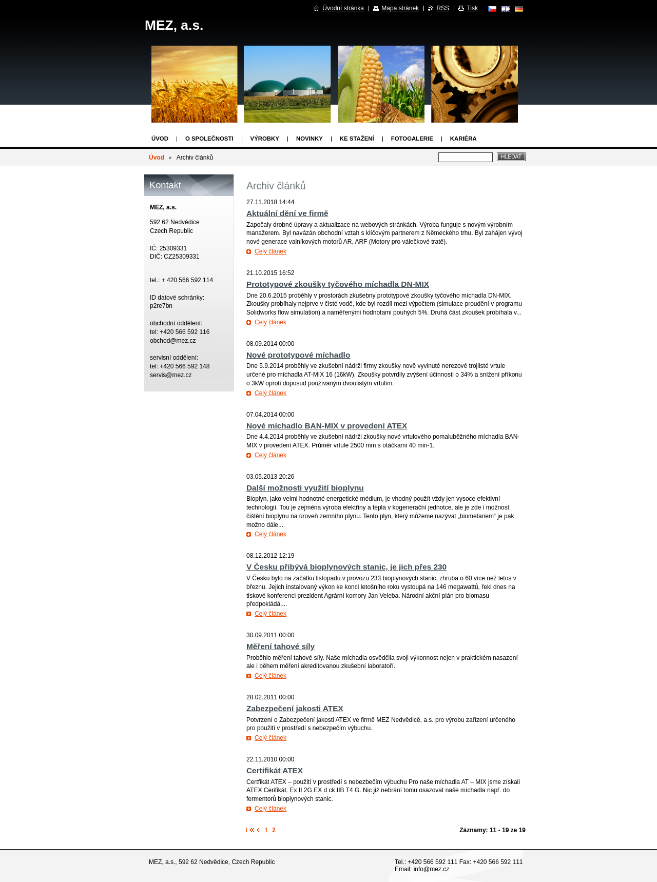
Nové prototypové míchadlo (298, 354)
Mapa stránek (400, 8)
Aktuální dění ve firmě (287, 213)
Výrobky (264, 138)
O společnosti (209, 138)
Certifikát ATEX (274, 770)
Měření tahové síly (280, 646)
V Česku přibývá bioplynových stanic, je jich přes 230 (346, 566)
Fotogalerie (412, 138)
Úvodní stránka (343, 8)
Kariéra (463, 138)
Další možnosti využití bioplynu (305, 487)
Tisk (472, 8)
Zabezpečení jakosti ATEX (294, 708)
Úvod (159, 138)
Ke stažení (357, 138)
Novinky (309, 138)
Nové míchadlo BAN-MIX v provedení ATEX (326, 425)
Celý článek (270, 251)
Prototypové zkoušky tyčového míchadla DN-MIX (337, 284)
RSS (442, 8)
